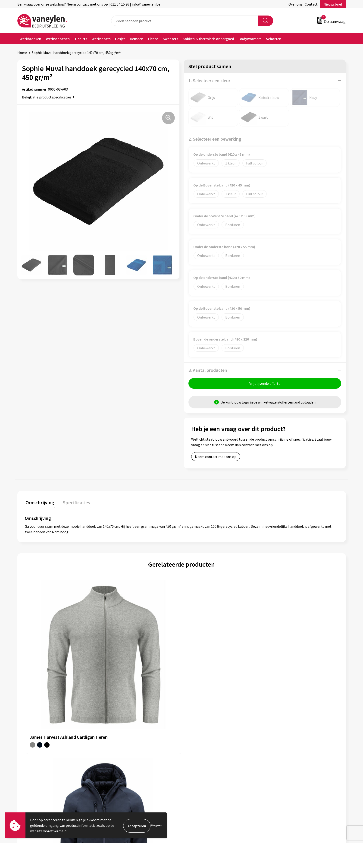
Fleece (153, 38)
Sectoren (113, 735)
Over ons (295, 4)
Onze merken (116, 728)
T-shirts (80, 38)
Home (22, 52)
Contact (311, 4)
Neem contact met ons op (215, 457)
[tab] (39, 503)
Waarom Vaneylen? (121, 742)
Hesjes (120, 38)
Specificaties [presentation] (74, 502)
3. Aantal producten (207, 370)
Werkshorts (101, 38)
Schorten (273, 38)
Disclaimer (277, 735)
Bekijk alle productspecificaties (48, 97)
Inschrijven (327, 798)
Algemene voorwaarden (287, 721)
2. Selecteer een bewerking (214, 139)
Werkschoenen (58, 38)
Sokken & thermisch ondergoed (208, 38)
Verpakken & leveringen (206, 735)
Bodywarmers (250, 38)
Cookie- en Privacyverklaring (291, 728)
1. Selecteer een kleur (209, 80)
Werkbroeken (30, 38)
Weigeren (156, 825)
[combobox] (184, 21)
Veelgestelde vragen (122, 756)
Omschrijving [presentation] (39, 502)
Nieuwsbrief (332, 4)
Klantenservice (199, 721)
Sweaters (170, 38)
